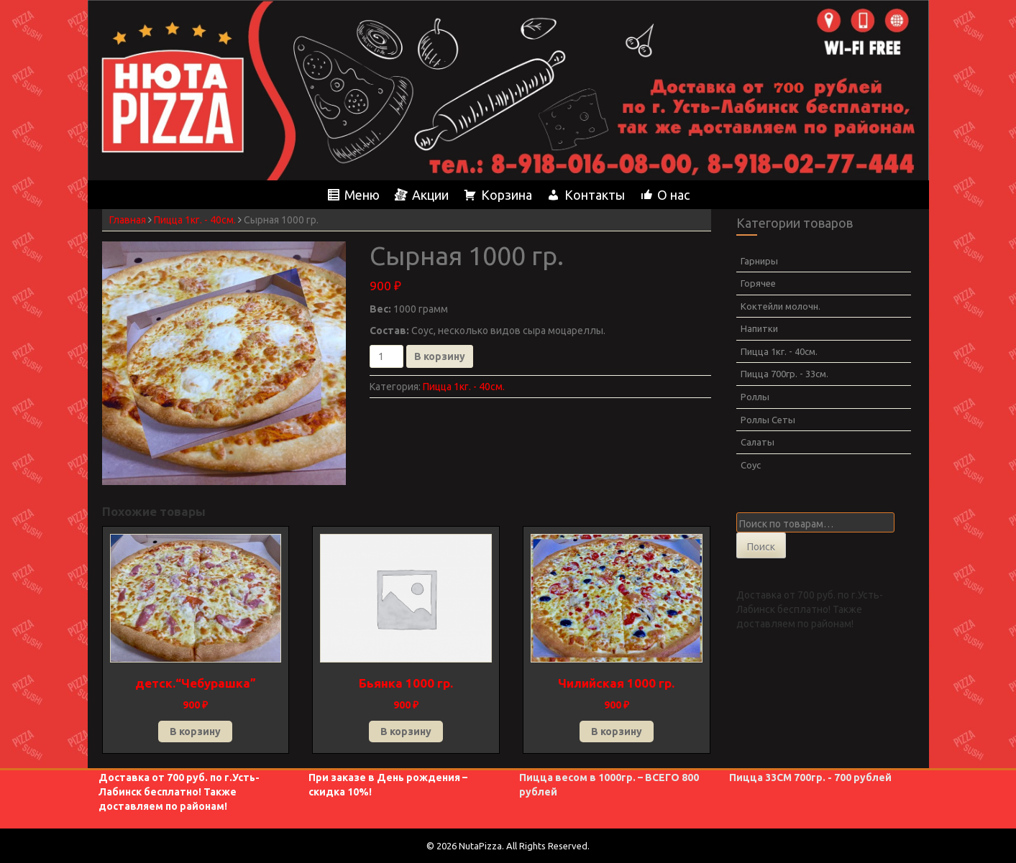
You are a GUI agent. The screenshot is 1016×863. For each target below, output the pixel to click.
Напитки (759, 328)
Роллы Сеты (768, 420)
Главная (127, 220)
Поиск (761, 547)
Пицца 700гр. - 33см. (784, 374)
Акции (430, 195)
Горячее (758, 283)
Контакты (594, 195)
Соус (751, 465)
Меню (362, 195)
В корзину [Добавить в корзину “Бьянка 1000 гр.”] (405, 731)
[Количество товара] (386, 356)
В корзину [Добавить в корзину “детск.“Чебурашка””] (195, 731)
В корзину (439, 356)
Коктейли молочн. (780, 306)
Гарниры (759, 261)
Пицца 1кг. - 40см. (195, 220)
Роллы (755, 397)
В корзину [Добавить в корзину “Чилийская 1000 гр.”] (616, 731)
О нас (673, 195)
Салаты (757, 442)
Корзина (506, 195)
